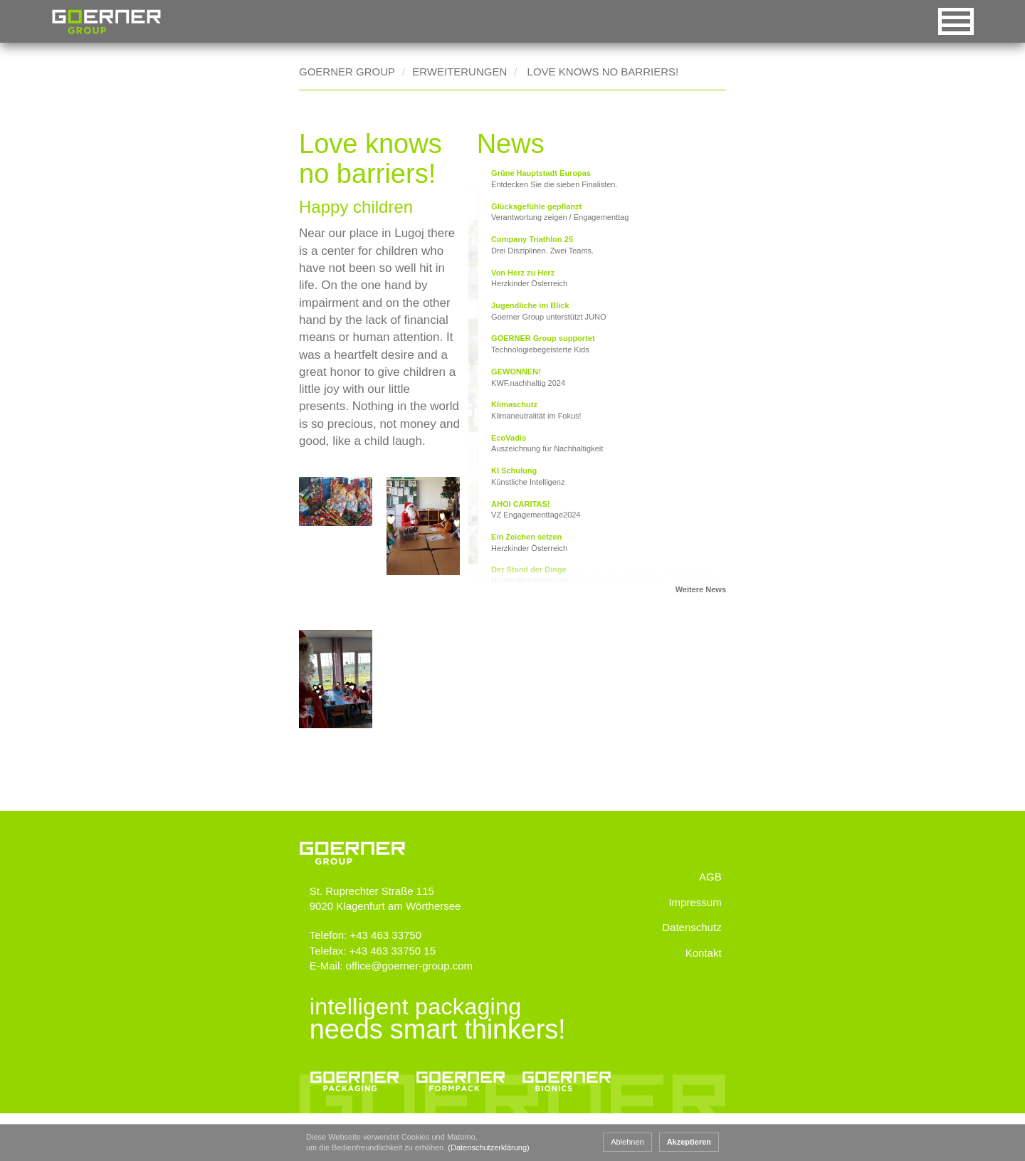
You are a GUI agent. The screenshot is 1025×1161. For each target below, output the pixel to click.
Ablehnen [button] (627, 1142)
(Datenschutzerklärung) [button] (488, 1147)
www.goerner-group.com (352, 884)
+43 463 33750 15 (400, 995)
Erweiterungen (459, 71)
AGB (711, 934)
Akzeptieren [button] (689, 1142)
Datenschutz (692, 985)
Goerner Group (106, 21)
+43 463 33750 (393, 979)
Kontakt (704, 1010)
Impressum (696, 959)
